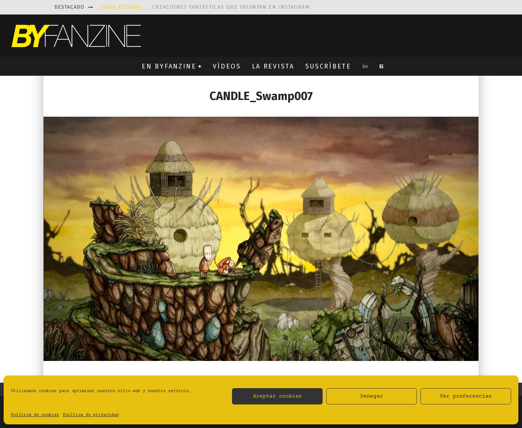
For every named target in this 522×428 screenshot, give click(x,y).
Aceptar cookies (277, 396)
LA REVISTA (273, 66)
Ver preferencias (466, 396)
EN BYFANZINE (169, 66)
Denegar (371, 396)
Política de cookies (35, 415)
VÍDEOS (227, 66)
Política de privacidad (91, 415)
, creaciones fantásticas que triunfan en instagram (205, 7)
